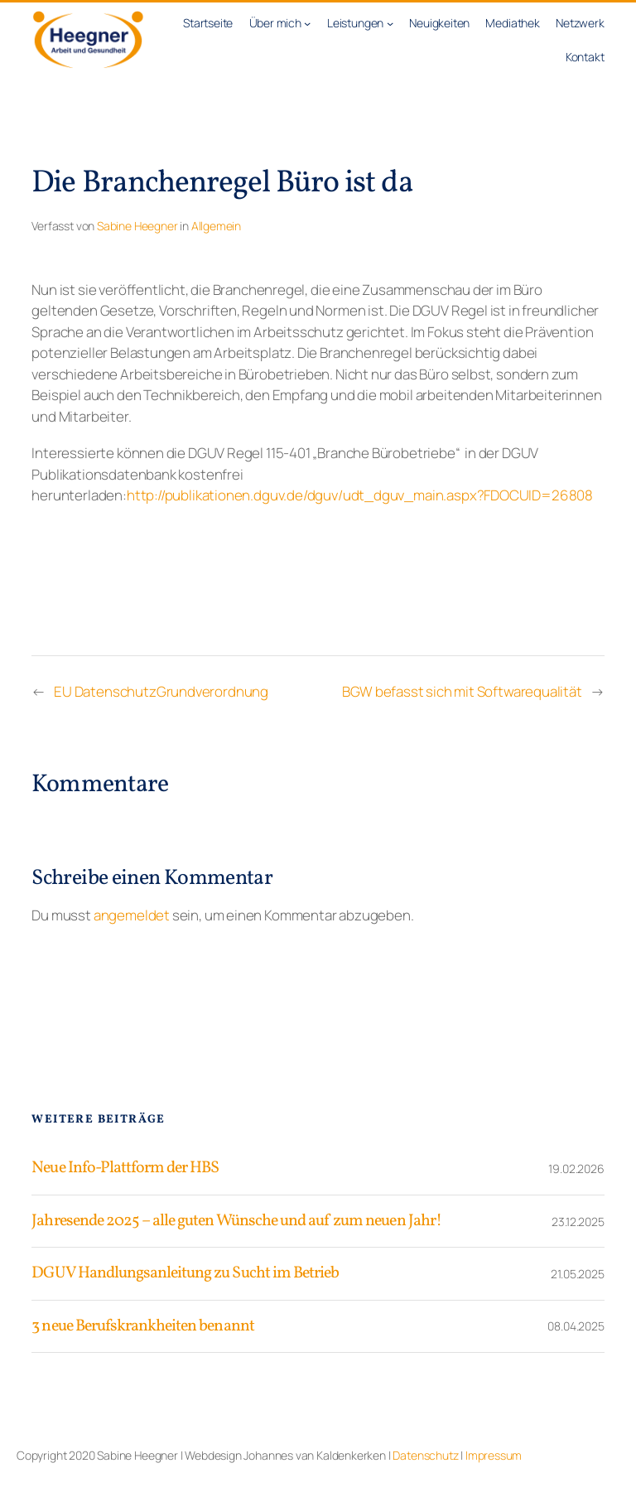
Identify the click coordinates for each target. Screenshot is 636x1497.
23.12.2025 (578, 1221)
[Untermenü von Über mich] (307, 23)
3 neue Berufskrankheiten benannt (142, 1326)
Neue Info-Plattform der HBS (125, 1168)
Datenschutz (425, 1455)
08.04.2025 (575, 1326)
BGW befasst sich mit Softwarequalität (461, 691)
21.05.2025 (577, 1274)
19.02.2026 (576, 1168)
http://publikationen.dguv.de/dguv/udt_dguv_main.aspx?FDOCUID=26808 (360, 495)
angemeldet (132, 915)
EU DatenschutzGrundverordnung (161, 691)
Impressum (493, 1455)
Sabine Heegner (137, 226)
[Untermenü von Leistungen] (390, 23)
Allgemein (216, 226)
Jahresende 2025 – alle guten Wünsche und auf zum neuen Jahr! (236, 1221)
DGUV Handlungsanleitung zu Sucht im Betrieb (185, 1273)
